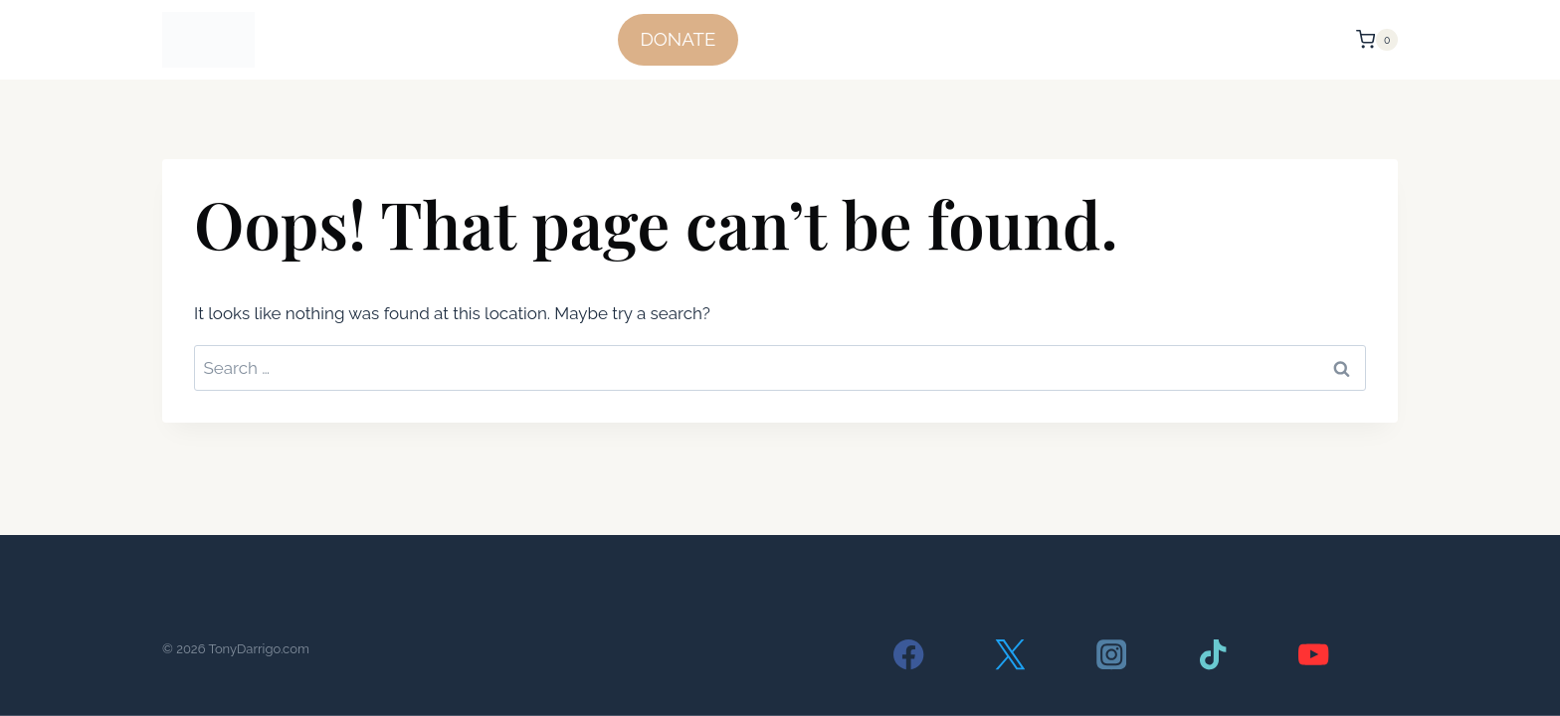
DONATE (677, 39)
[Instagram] (1111, 655)
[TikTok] (1212, 655)
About (1228, 40)
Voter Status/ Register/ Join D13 (1054, 40)
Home (782, 40)
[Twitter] (1010, 655)
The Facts (865, 40)
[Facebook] (908, 655)
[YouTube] (1313, 655)
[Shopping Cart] (1377, 39)
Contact (1304, 40)
